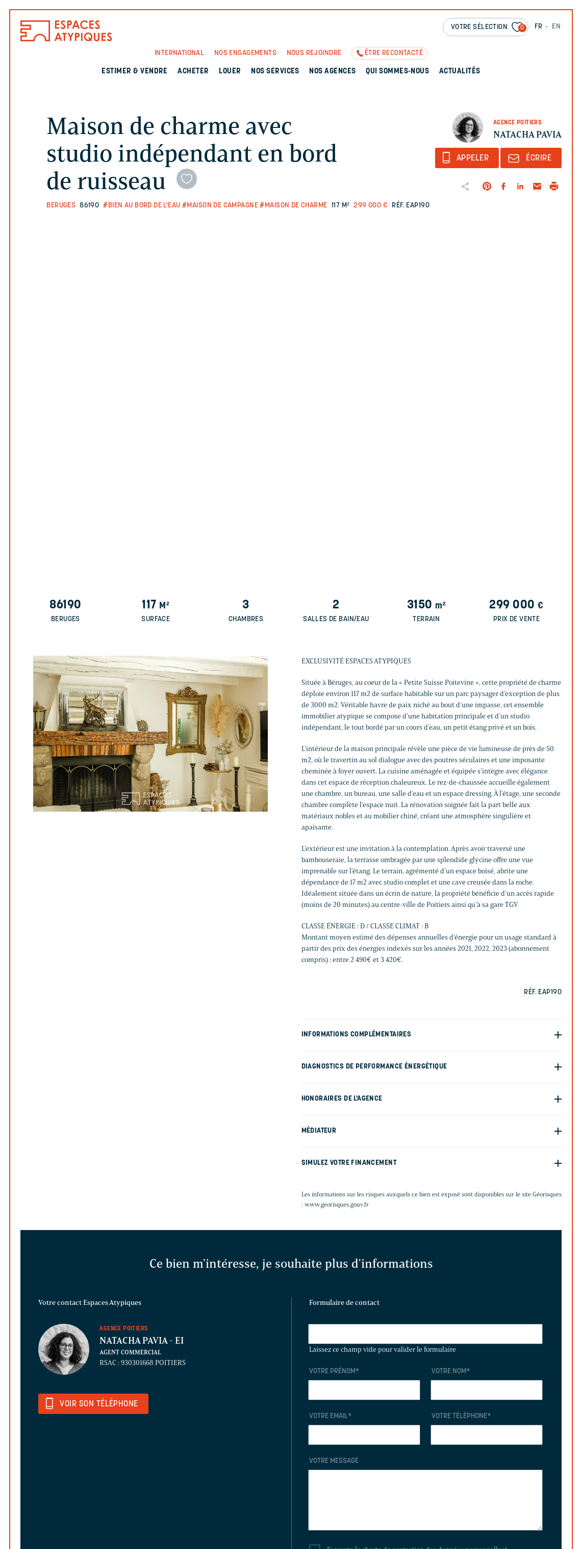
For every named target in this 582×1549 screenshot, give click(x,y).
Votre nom (451, 1371)
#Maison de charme (293, 205)
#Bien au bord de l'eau (141, 205)
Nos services (275, 71)
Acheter (193, 71)
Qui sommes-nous (397, 71)
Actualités (459, 71)
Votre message (334, 1461)
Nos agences (332, 71)
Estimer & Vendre (135, 71)
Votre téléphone (461, 1416)
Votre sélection (488, 27)
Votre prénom (334, 1371)
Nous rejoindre (314, 53)
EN (556, 27)
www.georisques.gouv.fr (337, 1204)
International (179, 53)
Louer (230, 71)
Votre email (330, 1416)
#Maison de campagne (220, 205)
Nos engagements (245, 53)
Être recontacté (394, 53)
